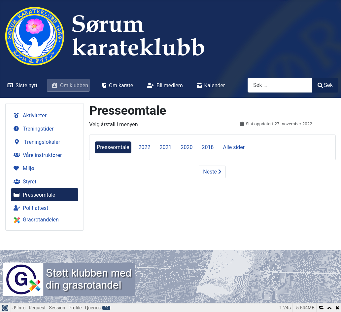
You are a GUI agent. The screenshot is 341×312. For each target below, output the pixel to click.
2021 (166, 147)
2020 (187, 147)
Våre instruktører (36, 155)
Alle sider (234, 147)
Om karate (116, 85)
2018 (208, 147)
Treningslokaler (36, 142)
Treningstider (32, 129)
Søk (325, 85)
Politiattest (29, 208)
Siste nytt (20, 85)
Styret (23, 181)
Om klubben (68, 85)
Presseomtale (33, 195)
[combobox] (280, 85)
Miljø (22, 168)
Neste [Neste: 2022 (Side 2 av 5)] (212, 172)
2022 (145, 147)
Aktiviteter (29, 115)
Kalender (209, 85)
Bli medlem (164, 85)
